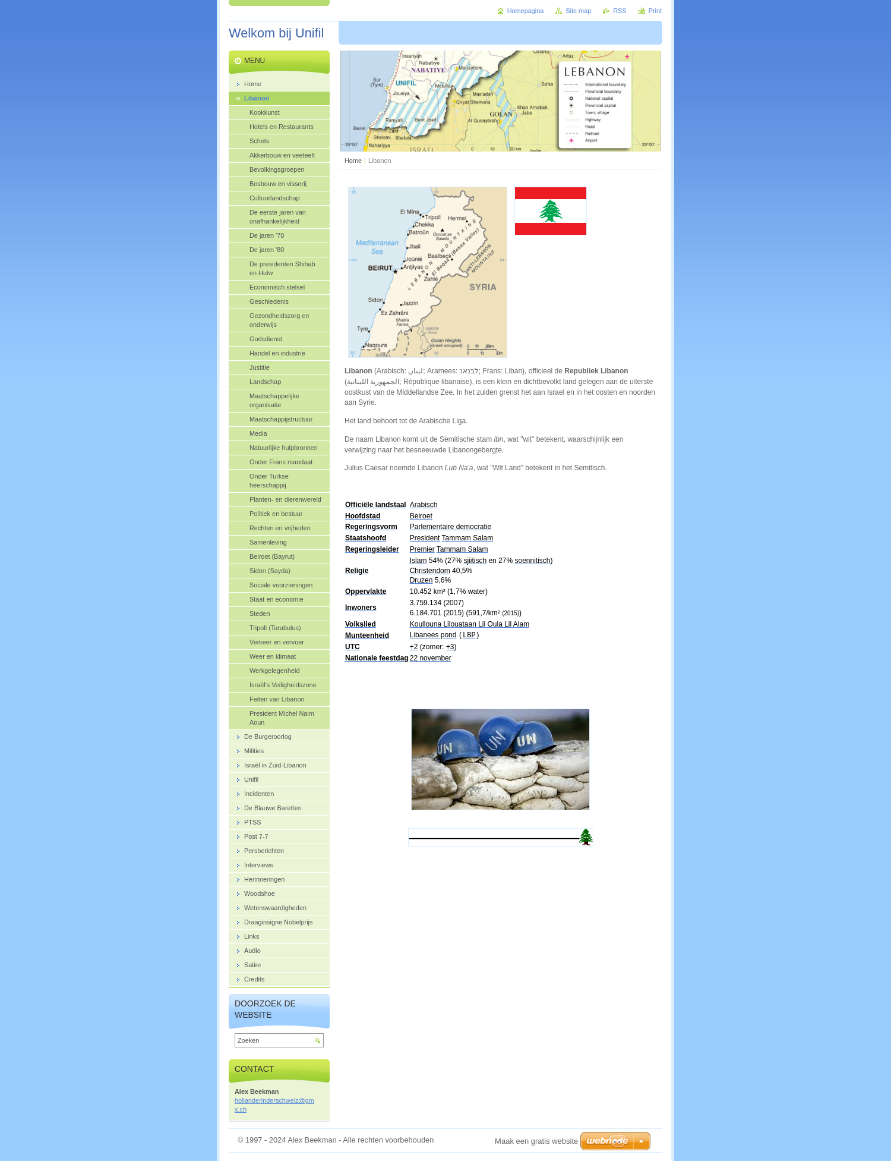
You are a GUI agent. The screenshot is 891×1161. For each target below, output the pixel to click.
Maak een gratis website (536, 1141)
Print (655, 10)
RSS (619, 10)
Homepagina (525, 10)
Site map (578, 10)
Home (353, 160)
